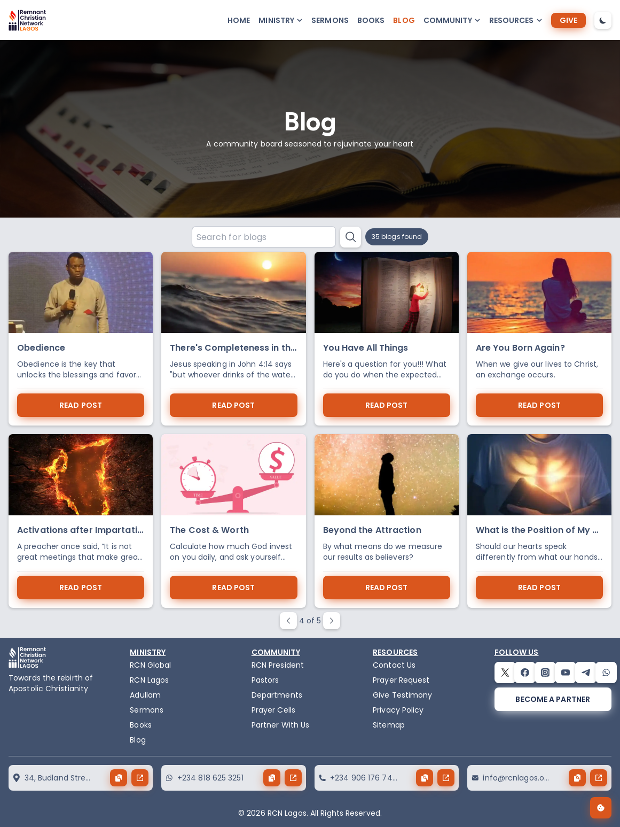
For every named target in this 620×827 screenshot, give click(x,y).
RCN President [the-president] (278, 665)
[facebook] (525, 672)
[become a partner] (553, 699)
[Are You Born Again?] (539, 339)
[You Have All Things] (387, 339)
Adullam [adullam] (145, 695)
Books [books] (371, 20)
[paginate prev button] (288, 620)
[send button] (139, 777)
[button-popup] (280, 20)
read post (80, 405)
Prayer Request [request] (401, 680)
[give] (568, 20)
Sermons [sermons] (330, 20)
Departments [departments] (277, 695)
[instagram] (545, 672)
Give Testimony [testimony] (402, 695)
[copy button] (118, 777)
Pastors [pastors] (265, 680)
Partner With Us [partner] (281, 725)
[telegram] (586, 672)
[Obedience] (81, 339)
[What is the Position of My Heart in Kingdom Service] (539, 521)
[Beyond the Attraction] (387, 521)
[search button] (350, 237)
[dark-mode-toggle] (602, 20)
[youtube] (565, 672)
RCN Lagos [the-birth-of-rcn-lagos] (149, 680)
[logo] (27, 20)
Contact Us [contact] (394, 665)
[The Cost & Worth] (233, 521)
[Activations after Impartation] (81, 521)
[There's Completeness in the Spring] (233, 339)
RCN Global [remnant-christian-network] (150, 665)
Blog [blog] (403, 20)
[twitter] (505, 672)
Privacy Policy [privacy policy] (398, 710)
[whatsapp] (606, 672)
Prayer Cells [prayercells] (273, 710)
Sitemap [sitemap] (389, 725)
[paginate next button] (331, 620)
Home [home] (238, 20)
